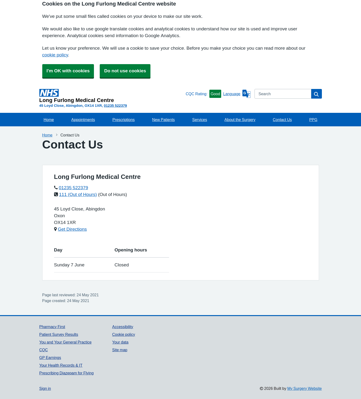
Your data (120, 342)
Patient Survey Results (58, 334)
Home (49, 120)
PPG (313, 120)
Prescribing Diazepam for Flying (66, 373)
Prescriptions (123, 120)
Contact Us (282, 120)
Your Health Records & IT (61, 365)
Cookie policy (123, 334)
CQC (43, 350)
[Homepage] (111, 96)
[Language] (236, 94)
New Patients (163, 120)
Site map (119, 350)
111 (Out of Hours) (78, 194)
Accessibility (122, 327)
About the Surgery (240, 120)
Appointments (83, 120)
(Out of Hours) (112, 194)
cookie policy (55, 55)
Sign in (45, 388)
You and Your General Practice (65, 342)
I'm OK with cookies (68, 70)
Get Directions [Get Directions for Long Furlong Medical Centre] (72, 229)
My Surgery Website (304, 388)
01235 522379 (115, 105)
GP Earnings (50, 357)
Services (199, 120)
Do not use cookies (125, 70)
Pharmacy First (52, 327)
